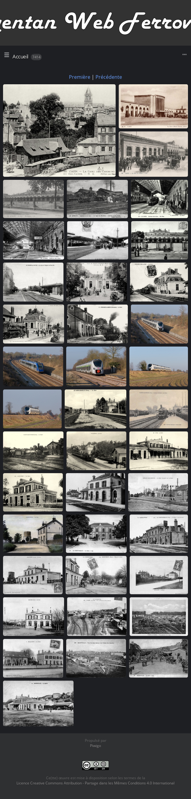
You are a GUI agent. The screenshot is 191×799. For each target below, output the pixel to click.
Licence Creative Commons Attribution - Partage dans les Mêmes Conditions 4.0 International (95, 783)
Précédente (109, 77)
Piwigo (95, 745)
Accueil (20, 56)
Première (79, 77)
